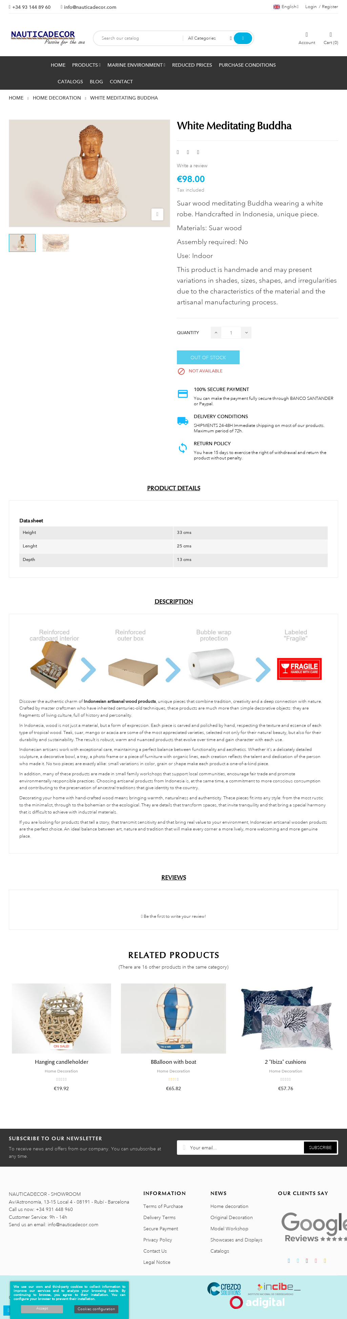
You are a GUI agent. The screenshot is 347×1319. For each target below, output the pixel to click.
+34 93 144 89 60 (31, 7)
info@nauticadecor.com (90, 7)
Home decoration (229, 1206)
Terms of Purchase (163, 1206)
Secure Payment (160, 1229)
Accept (42, 1308)
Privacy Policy (157, 1240)
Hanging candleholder (61, 1062)
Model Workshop (229, 1229)
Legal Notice (156, 1262)
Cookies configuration (96, 1309)
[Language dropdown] (286, 7)
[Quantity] (231, 333)
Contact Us (155, 1251)
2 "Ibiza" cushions (285, 1062)
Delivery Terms (159, 1217)
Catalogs (219, 1251)
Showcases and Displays (236, 1240)
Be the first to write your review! (173, 916)
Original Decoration (231, 1217)
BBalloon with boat (173, 1062)
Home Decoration (61, 1071)
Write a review (192, 166)
